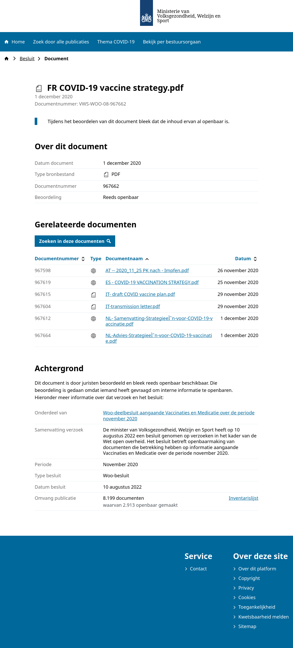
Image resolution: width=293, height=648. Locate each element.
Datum (246, 258)
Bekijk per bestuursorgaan (172, 42)
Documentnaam (127, 258)
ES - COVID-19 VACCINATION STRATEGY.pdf (152, 282)
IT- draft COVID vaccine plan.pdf (140, 294)
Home (14, 42)
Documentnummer (60, 258)
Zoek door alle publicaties (61, 42)
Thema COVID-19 (116, 42)
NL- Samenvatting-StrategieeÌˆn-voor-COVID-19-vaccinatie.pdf (159, 321)
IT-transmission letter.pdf (133, 306)
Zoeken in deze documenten (75, 241)
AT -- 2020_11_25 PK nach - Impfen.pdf (147, 270)
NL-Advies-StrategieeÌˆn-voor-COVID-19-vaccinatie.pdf (159, 338)
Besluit (29, 58)
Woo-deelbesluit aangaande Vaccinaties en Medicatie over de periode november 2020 (178, 415)
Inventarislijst (243, 498)
